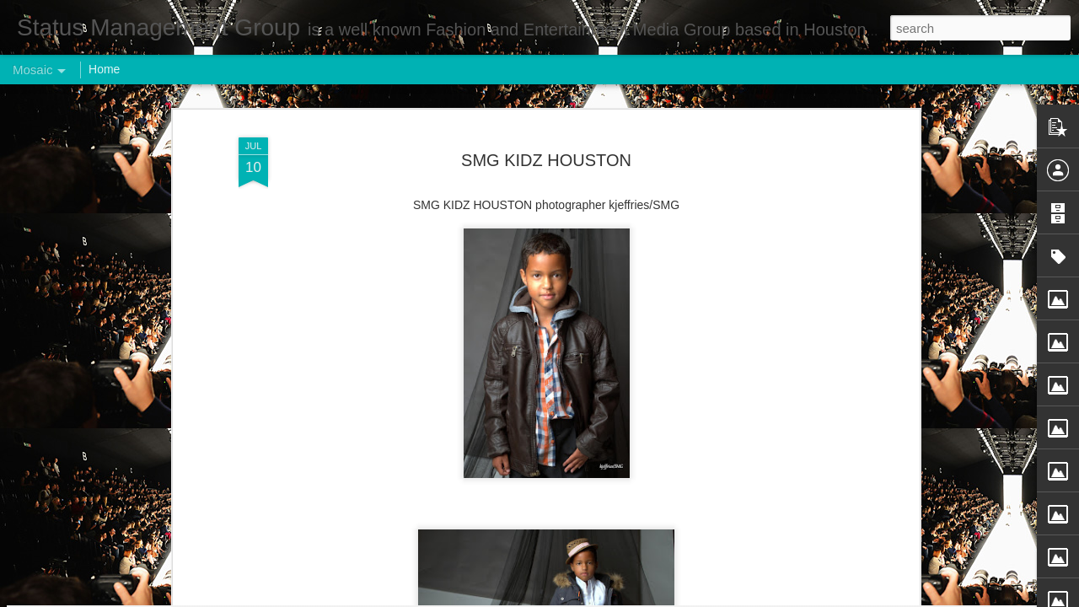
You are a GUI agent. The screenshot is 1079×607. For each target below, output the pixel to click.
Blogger (592, 598)
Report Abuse (642, 598)
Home (104, 69)
